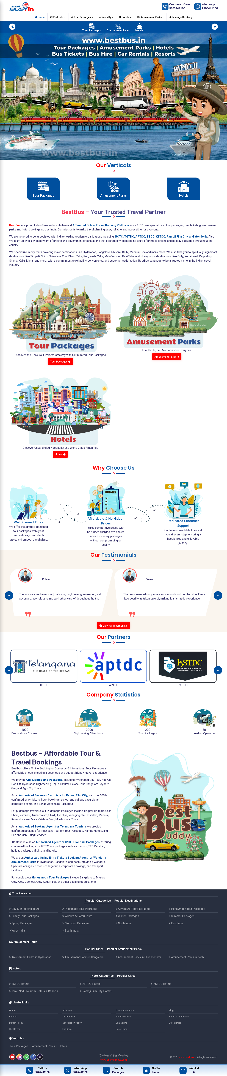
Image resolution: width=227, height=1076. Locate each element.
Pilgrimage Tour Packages (79, 909)
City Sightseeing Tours (24, 909)
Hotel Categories (103, 975)
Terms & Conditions (179, 1016)
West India (17, 930)
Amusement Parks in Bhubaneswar (138, 957)
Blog (171, 1010)
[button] (4, 92)
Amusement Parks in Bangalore (83, 957)
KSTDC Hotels (161, 984)
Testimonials (68, 1016)
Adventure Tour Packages (133, 909)
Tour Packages (82, 17)
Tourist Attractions (125, 1010)
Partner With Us (123, 1016)
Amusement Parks (150, 17)
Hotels (125, 17)
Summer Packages (182, 916)
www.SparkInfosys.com (113, 1059)
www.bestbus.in (187, 1057)
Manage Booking (180, 17)
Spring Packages (21, 923)
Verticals (58, 17)
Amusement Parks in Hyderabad (30, 957)
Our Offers (14, 1029)
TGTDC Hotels (19, 984)
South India (70, 930)
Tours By (106, 17)
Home (40, 17)
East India (176, 923)
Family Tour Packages (24, 916)
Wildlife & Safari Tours (77, 916)
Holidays (66, 1029)
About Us (67, 1010)
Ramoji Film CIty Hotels (96, 991)
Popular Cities (94, 949)
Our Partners (175, 1022)
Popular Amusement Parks (124, 949)
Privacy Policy (16, 1022)
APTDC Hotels (90, 984)
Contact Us (121, 1022)
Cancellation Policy (72, 1022)
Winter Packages (127, 916)
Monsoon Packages (76, 923)
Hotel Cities (121, 1029)
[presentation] (9, 595)
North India (123, 923)
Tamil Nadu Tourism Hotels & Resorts (33, 991)
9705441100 (177, 8)
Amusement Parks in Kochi (186, 957)
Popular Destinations (128, 900)
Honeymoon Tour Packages (187, 909)
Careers (13, 1016)
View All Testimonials (113, 625)
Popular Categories (98, 900)
